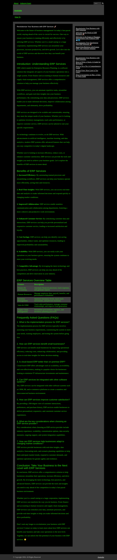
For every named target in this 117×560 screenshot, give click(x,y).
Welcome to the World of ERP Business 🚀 (86, 33)
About (16, 3)
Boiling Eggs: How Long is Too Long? (87, 71)
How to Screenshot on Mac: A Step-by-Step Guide (88, 75)
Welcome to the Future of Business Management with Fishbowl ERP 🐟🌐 (88, 38)
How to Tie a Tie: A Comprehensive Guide (88, 67)
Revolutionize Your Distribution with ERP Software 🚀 (87, 43)
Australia (18, 10)
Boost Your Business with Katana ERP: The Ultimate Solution (87, 47)
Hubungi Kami (25, 3)
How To (17, 17)
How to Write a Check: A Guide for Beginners (88, 63)
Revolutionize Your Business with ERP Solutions (87, 29)
